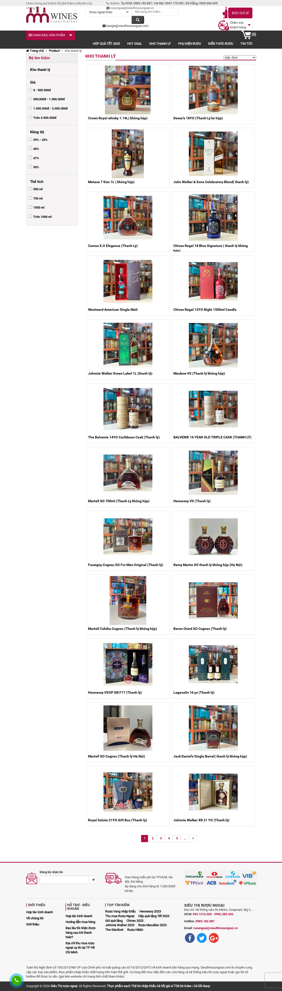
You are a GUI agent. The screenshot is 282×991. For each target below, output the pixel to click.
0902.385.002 (223, 914)
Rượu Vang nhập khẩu (120, 911)
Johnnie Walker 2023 (119, 925)
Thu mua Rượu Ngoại (119, 916)
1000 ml (38, 207)
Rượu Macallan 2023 (152, 925)
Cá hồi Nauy (201, 986)
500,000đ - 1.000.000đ (49, 99)
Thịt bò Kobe (182, 986)
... (185, 838)
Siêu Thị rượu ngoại (64, 986)
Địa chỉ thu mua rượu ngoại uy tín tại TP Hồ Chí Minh (80, 947)
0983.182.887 (204, 921)
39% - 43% (40, 140)
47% (36, 158)
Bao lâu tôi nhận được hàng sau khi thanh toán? (81, 932)
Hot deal (134, 43)
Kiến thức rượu (220, 43)
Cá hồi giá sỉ (165, 986)
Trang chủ (35, 51)
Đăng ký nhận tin (51, 872)
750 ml (38, 198)
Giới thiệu (32, 924)
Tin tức (246, 43)
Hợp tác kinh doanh (39, 912)
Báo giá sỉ (240, 13)
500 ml (38, 189)
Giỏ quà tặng (114, 921)
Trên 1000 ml (42, 217)
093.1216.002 (202, 914)
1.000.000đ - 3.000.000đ (50, 108)
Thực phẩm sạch (118, 986)
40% (36, 149)
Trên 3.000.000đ (44, 118)
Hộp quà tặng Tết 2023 (153, 916)
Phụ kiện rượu (189, 43)
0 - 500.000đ (42, 90)
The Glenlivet (114, 930)
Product (54, 51)
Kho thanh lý (160, 43)
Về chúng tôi (34, 918)
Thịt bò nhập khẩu (143, 986)
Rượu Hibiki (135, 930)
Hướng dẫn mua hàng (80, 922)
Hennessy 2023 (150, 911)
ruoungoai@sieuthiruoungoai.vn (215, 928)
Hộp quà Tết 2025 (106, 43)
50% (36, 167)
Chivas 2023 (134, 921)
